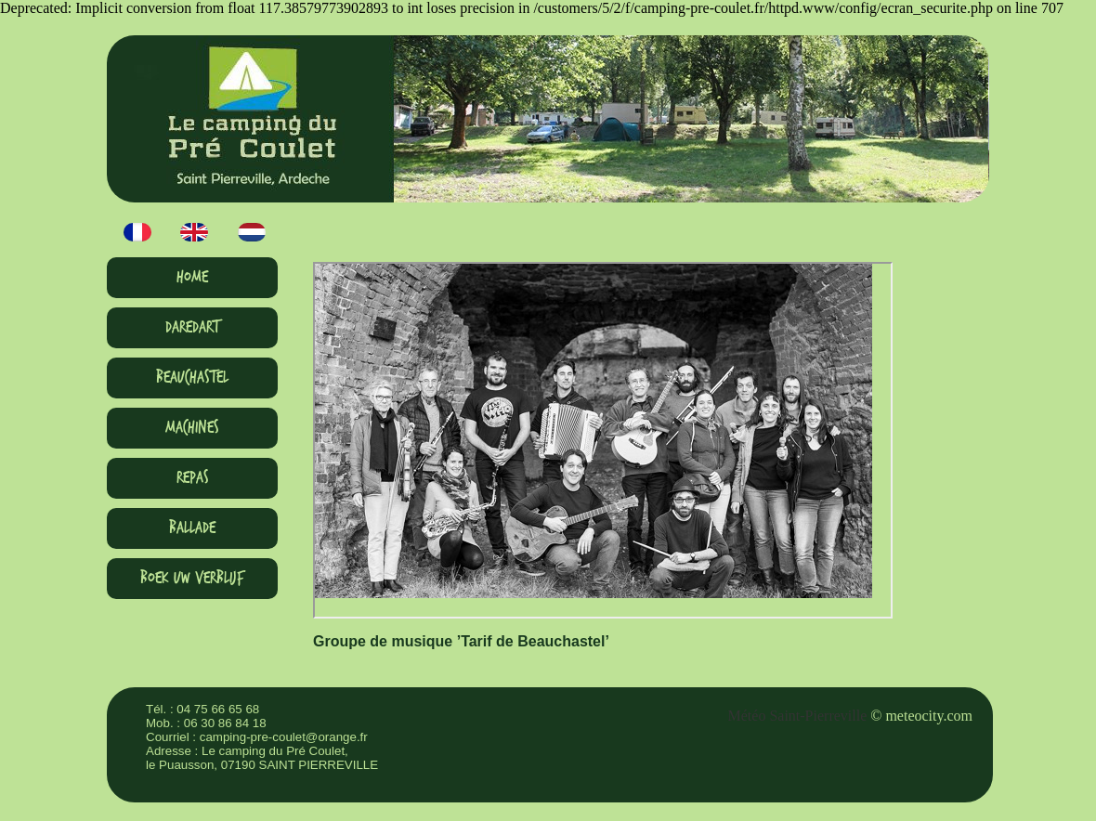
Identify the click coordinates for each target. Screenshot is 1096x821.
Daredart (192, 327)
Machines (192, 427)
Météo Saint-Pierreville (798, 715)
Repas (192, 478)
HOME (192, 277)
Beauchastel (192, 377)
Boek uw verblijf (192, 578)
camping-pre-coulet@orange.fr (284, 737)
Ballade (192, 528)
